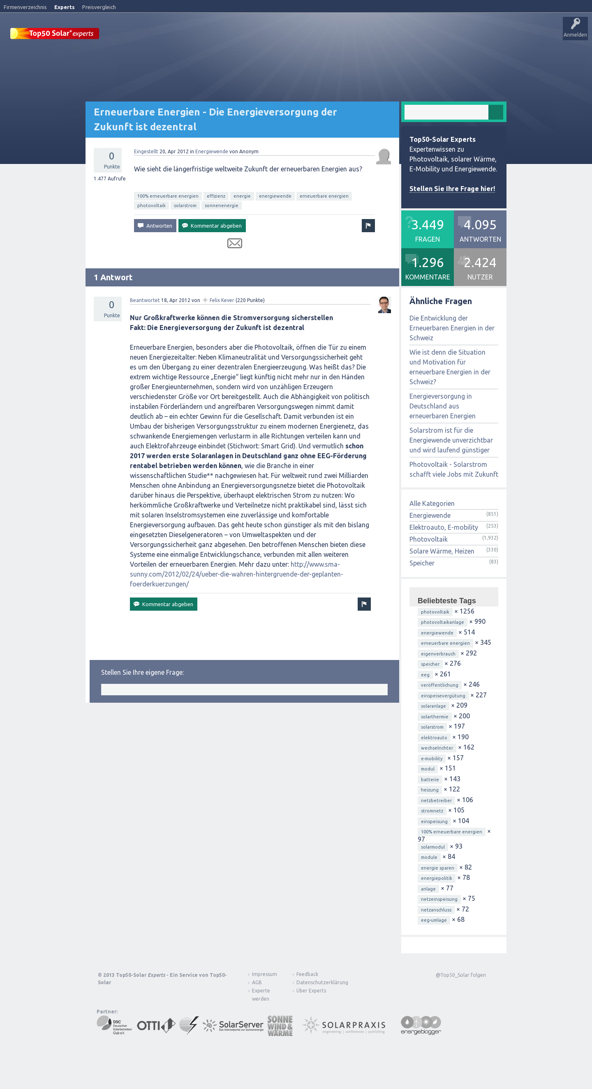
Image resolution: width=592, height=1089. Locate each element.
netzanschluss (436, 909)
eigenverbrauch (438, 653)
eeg (425, 674)
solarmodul (433, 846)
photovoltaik (151, 205)
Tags (293, 35)
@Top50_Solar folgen (461, 974)
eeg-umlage (434, 919)
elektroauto (434, 737)
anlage (428, 888)
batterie (430, 779)
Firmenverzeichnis (25, 7)
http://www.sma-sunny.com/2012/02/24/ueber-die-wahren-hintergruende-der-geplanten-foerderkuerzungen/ (236, 573)
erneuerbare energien (324, 195)
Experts (64, 7)
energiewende (275, 195)
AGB (257, 982)
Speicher (422, 562)
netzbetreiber (436, 800)
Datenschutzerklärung (316, 982)
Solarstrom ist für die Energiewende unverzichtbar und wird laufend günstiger (451, 439)
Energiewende (211, 151)
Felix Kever (222, 299)
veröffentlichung (439, 684)
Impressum (264, 973)
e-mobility (431, 758)
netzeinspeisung (439, 898)
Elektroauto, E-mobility (443, 527)
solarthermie (435, 716)
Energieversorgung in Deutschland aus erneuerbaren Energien (442, 405)
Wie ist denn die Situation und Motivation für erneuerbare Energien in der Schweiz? (449, 366)
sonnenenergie (221, 205)
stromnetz (432, 810)
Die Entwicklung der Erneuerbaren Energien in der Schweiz (452, 327)
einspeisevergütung (443, 695)
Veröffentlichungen (164, 35)
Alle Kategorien (432, 503)
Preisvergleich (99, 7)
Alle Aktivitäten (214, 35)
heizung (430, 789)
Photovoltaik (428, 538)
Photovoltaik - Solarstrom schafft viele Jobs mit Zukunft (453, 469)
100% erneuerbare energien (168, 195)
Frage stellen (351, 35)
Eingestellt (146, 151)
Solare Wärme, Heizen (441, 550)
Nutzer (319, 35)
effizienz (216, 195)
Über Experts (409, 35)
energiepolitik (436, 877)
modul (428, 768)
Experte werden (261, 994)
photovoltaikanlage (442, 621)
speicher (430, 663)
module (429, 856)
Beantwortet (145, 299)
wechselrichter (437, 747)
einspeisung (434, 821)
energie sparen (437, 867)
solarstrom (185, 205)
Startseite (121, 35)
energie (242, 195)
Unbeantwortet (258, 35)
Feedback (307, 973)
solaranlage (433, 705)
